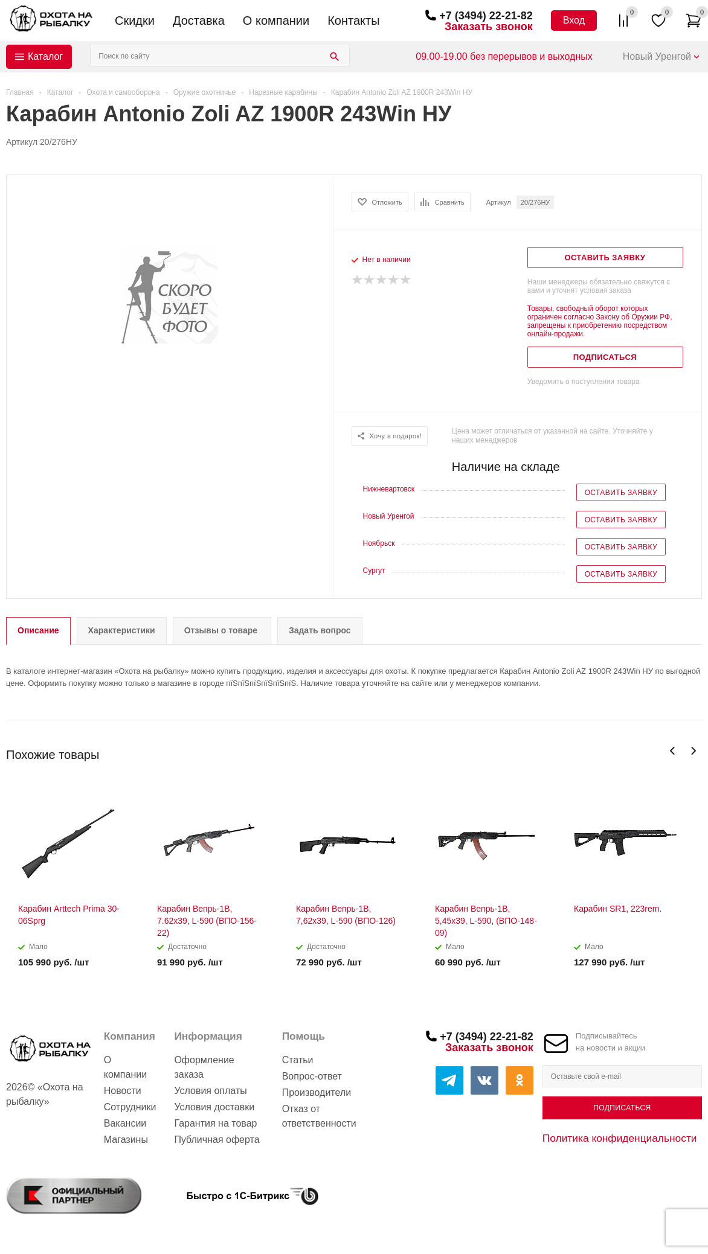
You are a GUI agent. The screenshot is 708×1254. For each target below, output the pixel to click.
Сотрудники (130, 1107)
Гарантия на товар (215, 1123)
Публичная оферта (216, 1139)
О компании (276, 20)
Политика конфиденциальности (619, 1138)
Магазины (126, 1139)
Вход (574, 20)
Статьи (298, 1060)
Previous (672, 751)
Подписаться (622, 1108)
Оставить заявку (621, 492)
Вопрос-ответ (312, 1076)
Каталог (45, 56)
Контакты (353, 20)
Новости (122, 1091)
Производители (317, 1092)
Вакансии (125, 1123)
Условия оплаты (210, 1091)
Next (693, 751)
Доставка (199, 20)
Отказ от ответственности (319, 1116)
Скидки (135, 20)
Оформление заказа (204, 1067)
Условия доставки (214, 1107)
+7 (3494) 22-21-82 (486, 16)
